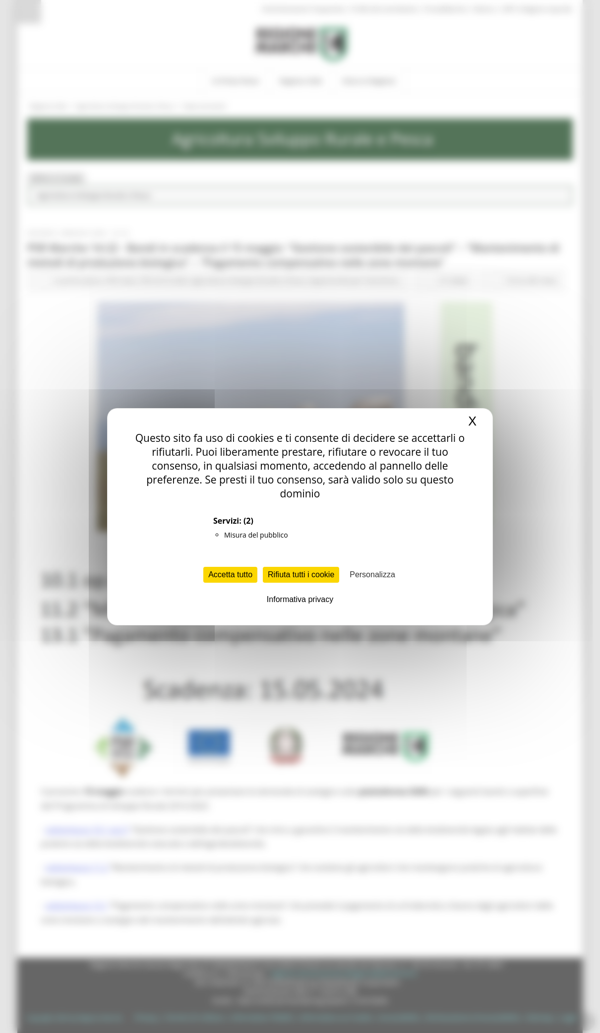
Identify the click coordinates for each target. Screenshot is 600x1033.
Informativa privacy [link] (300, 599)
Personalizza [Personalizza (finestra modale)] (372, 574)
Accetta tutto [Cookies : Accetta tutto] (230, 574)
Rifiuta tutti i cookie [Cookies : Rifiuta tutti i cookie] (301, 574)
